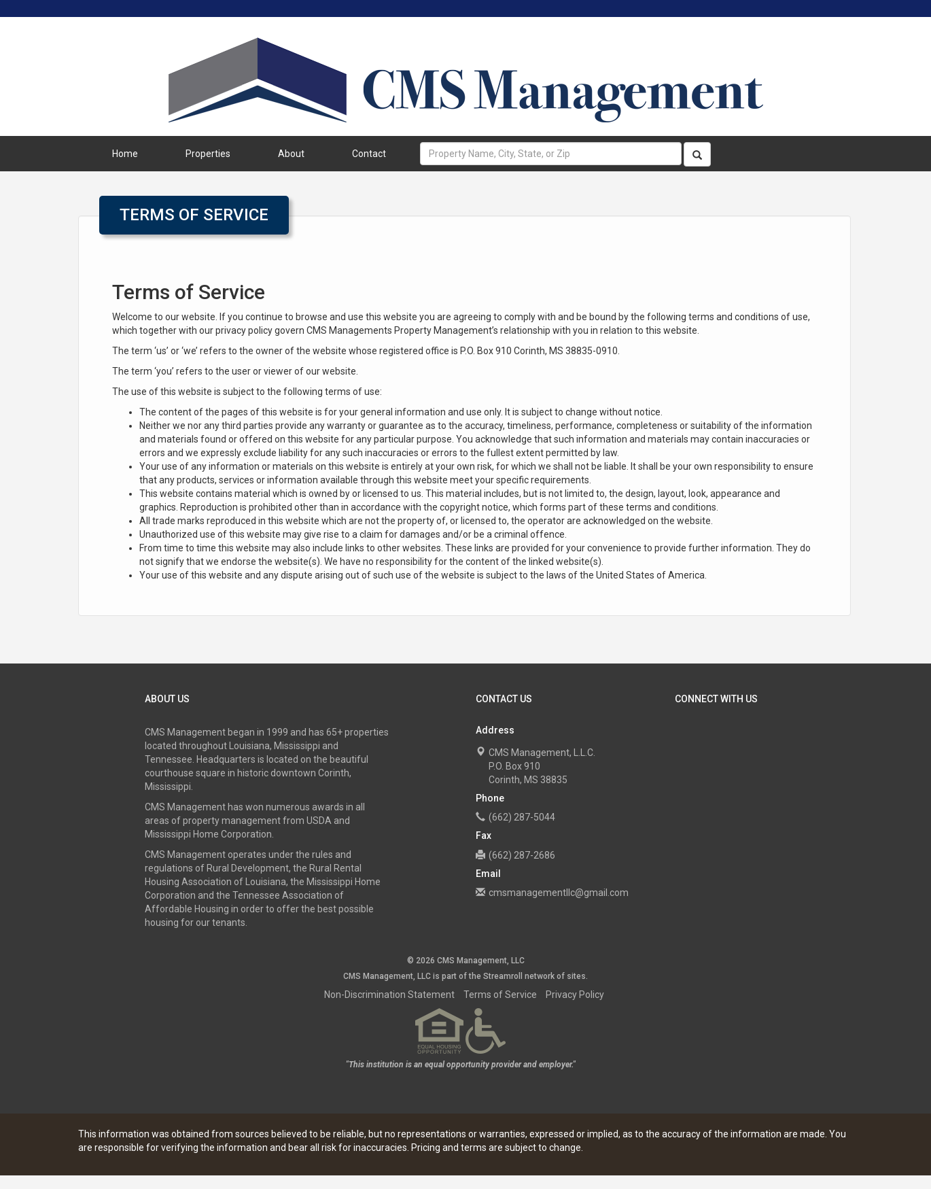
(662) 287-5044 (522, 817)
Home (125, 153)
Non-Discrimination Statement (389, 994)
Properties (208, 153)
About (291, 153)
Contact (369, 153)
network (540, 976)
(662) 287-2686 (522, 855)
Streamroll (503, 976)
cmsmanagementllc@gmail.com (559, 892)
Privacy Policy (575, 994)
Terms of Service (500, 994)
